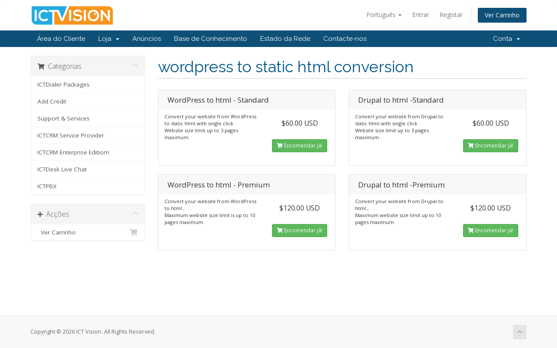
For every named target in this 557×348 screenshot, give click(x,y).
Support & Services (63, 118)
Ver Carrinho (502, 15)
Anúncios (146, 39)
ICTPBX (47, 186)
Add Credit (51, 101)
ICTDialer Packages (63, 84)
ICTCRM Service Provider (70, 135)
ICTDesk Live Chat (62, 169)
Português (384, 14)
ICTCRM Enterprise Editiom (73, 152)
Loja (108, 39)
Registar (451, 14)
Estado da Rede (285, 39)
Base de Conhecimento (210, 39)
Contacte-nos (344, 39)
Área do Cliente (61, 39)
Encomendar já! (299, 145)
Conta (506, 39)
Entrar (420, 14)
